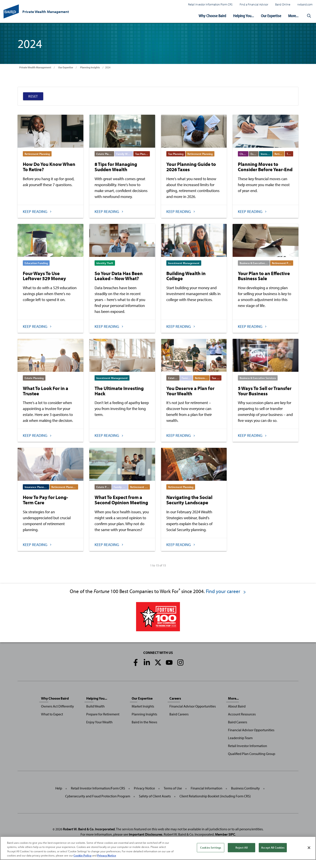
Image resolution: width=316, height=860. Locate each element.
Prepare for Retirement (102, 714)
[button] (309, 16)
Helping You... (243, 15)
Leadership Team (240, 738)
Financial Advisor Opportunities (192, 706)
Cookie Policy (83, 855)
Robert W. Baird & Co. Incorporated (89, 829)
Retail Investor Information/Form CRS (210, 4)
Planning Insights (90, 67)
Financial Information (206, 788)
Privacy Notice (144, 788)
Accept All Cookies (272, 847)
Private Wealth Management (35, 67)
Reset (33, 96)
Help (58, 788)
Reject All (241, 847)
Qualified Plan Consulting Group (251, 753)
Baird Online (282, 4)
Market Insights (143, 706)
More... (293, 15)
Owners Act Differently (57, 706)
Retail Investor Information (247, 746)
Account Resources (242, 714)
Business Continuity (245, 788)
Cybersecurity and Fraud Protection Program (97, 796)
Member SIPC (225, 834)
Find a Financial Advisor (254, 4)
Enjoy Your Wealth (99, 722)
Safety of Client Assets (155, 796)
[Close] (309, 848)
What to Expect (52, 714)
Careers (175, 698)
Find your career (226, 591)
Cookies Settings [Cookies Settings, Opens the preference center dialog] (210, 847)
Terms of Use (173, 788)
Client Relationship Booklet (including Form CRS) (215, 796)
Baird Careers (179, 714)
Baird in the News (144, 722)
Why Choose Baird (212, 15)
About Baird (237, 706)
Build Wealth (95, 706)
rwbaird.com (304, 4)
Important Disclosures (145, 834)
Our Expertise (271, 15)
